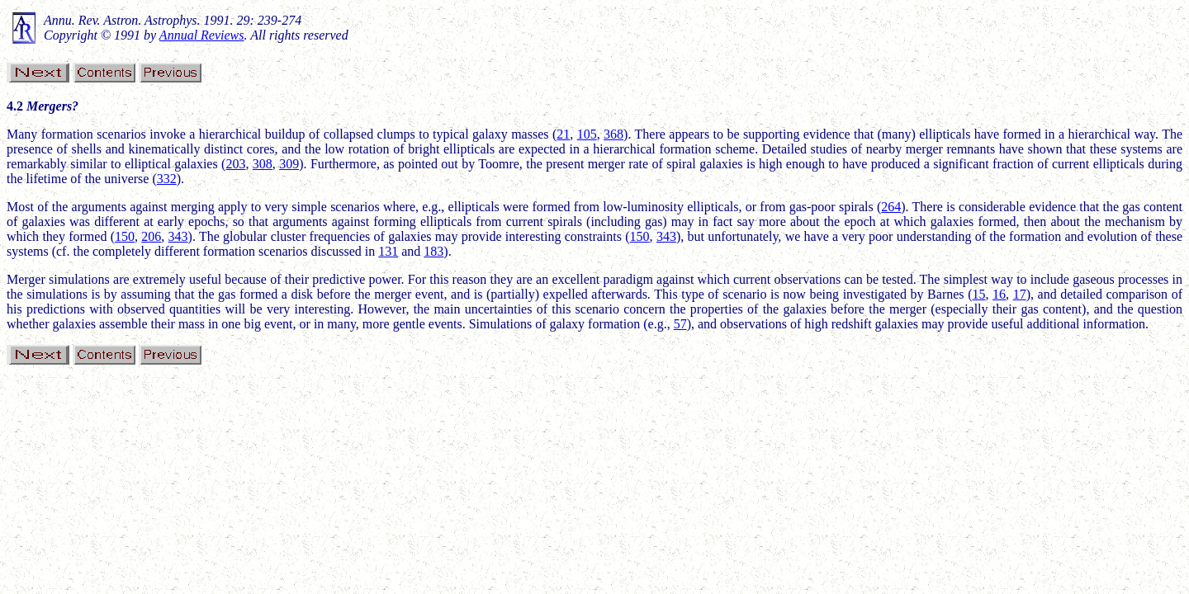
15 (978, 294)
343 (178, 236)
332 (167, 179)
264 (891, 207)
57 (680, 324)
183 (433, 251)
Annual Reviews (201, 35)
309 (289, 164)
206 (151, 236)
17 (1019, 294)
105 (587, 134)
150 (125, 236)
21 (563, 134)
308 (262, 164)
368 (613, 134)
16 (999, 294)
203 (235, 164)
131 (388, 251)
